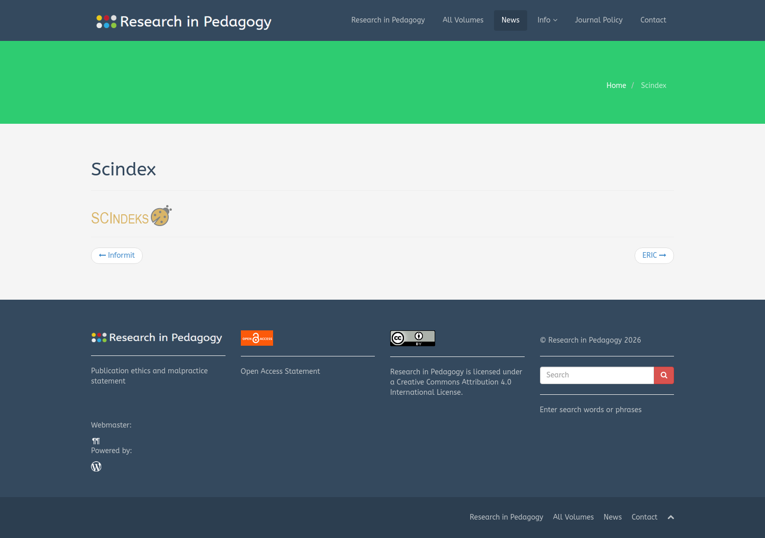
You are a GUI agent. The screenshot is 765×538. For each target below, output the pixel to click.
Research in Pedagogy (388, 20)
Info (547, 20)
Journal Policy (599, 20)
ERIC (654, 255)
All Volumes (463, 20)
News (511, 20)
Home (616, 85)
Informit (117, 255)
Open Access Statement (308, 353)
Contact (654, 20)
